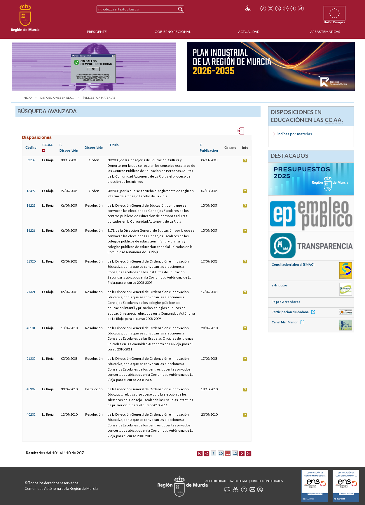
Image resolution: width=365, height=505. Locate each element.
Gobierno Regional (173, 31)
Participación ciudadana (294, 312)
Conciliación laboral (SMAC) (293, 264)
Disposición (94, 147)
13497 (31, 191)
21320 (31, 261)
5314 (30, 160)
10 (221, 453)
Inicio (27, 97)
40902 (31, 389)
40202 (31, 414)
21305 (31, 358)
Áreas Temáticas (325, 31)
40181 (31, 328)
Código (30, 147)
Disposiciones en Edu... (57, 97)
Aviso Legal (238, 481)
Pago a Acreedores (286, 302)
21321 (31, 292)
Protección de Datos (267, 481)
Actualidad (248, 31)
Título (114, 145)
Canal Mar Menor (289, 322)
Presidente (97, 31)
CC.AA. (47, 145)
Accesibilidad (215, 481)
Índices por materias (99, 97)
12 (235, 453)
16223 (31, 205)
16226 (31, 230)
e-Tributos (280, 285)
